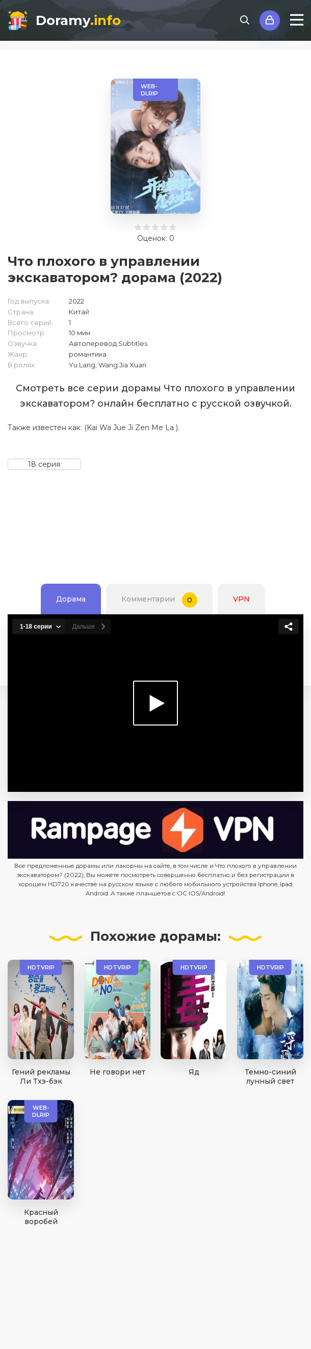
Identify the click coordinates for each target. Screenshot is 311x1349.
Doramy (78, 20)
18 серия (44, 464)
